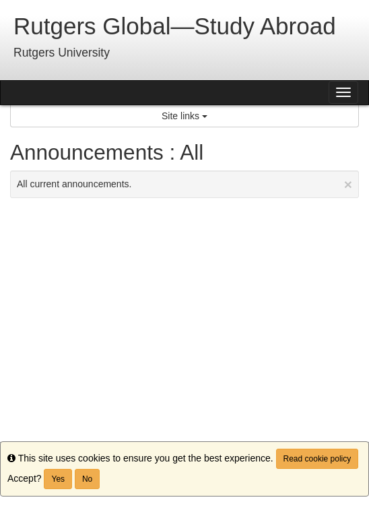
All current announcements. (184, 184)
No (87, 479)
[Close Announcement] (348, 184)
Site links (184, 115)
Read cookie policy (317, 459)
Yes (58, 479)
